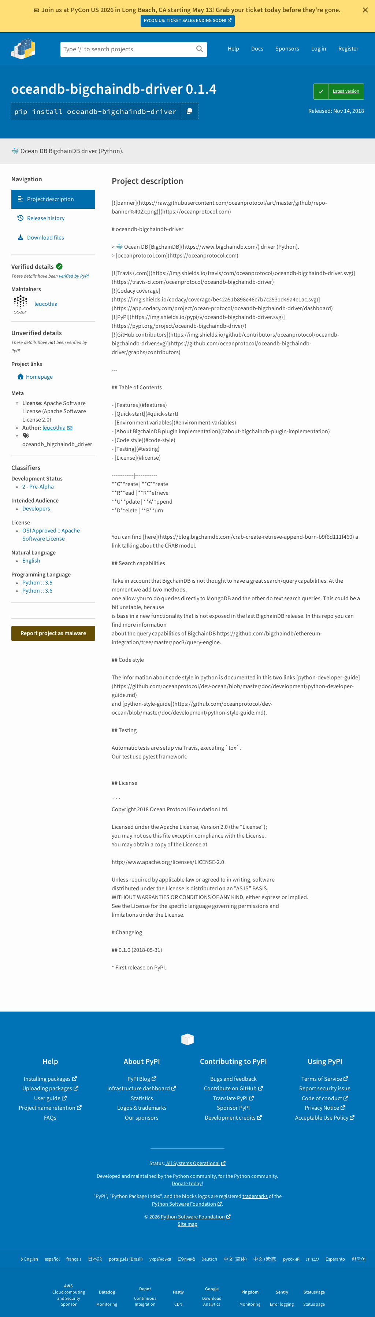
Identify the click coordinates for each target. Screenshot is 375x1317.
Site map (187, 1224)
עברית (312, 1259)
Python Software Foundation (184, 1204)
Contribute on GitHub (230, 1088)
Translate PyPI (230, 1098)
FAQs (50, 1118)
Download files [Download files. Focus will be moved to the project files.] (40, 238)
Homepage (35, 377)
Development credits (230, 1118)
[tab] (53, 199)
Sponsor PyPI (233, 1108)
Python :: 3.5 (37, 583)
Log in (318, 49)
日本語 (95, 1259)
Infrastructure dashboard (138, 1088)
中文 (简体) (235, 1259)
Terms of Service (321, 1079)
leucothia (54, 428)
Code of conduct (322, 1098)
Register (348, 49)
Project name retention (47, 1108)
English (31, 561)
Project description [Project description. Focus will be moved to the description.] (45, 199)
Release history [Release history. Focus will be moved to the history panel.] (40, 218)
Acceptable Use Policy (321, 1118)
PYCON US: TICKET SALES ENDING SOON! (185, 20)
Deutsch (209, 1259)
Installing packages (47, 1079)
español (52, 1259)
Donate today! (187, 1183)
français (73, 1259)
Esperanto (335, 1259)
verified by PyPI (74, 276)
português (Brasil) (126, 1259)
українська (160, 1259)
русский (291, 1259)
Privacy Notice (322, 1108)
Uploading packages (47, 1088)
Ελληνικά (186, 1259)
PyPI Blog (138, 1079)
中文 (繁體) (264, 1259)
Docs (257, 49)
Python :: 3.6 (37, 591)
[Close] (365, 10)
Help (233, 49)
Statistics (142, 1098)
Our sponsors (142, 1118)
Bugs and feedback (233, 1079)
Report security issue (324, 1088)
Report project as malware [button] (53, 633)
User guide (47, 1098)
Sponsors (287, 49)
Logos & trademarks (142, 1108)
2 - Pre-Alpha (38, 487)
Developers (36, 509)
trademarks (255, 1196)
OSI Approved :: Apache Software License (51, 535)
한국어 (359, 1259)
